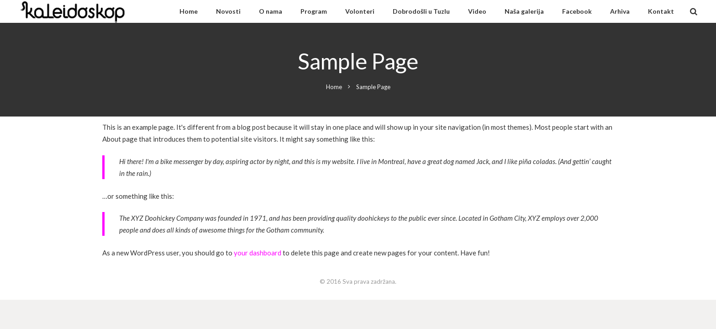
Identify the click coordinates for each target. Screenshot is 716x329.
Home (334, 86)
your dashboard (257, 253)
